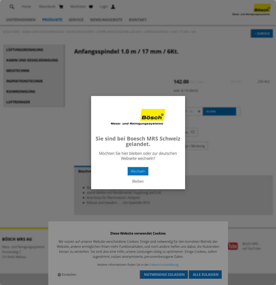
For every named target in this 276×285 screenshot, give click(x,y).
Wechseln (138, 171)
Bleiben (138, 181)
